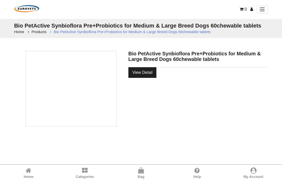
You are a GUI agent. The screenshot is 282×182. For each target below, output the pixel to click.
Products (39, 32)
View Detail (142, 72)
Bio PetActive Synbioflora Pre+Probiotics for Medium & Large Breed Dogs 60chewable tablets (132, 32)
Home (19, 32)
